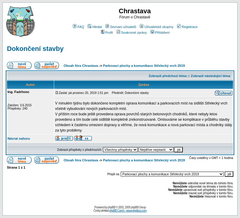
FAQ (78, 27)
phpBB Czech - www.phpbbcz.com (127, 210)
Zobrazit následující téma (210, 76)
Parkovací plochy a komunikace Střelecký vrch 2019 (144, 65)
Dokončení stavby (35, 48)
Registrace (187, 27)
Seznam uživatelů (120, 27)
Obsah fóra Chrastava (81, 65)
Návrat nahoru (19, 138)
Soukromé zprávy (132, 32)
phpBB (111, 207)
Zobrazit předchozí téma (167, 76)
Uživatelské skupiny (156, 27)
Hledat (95, 27)
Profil (107, 32)
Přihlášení (160, 32)
